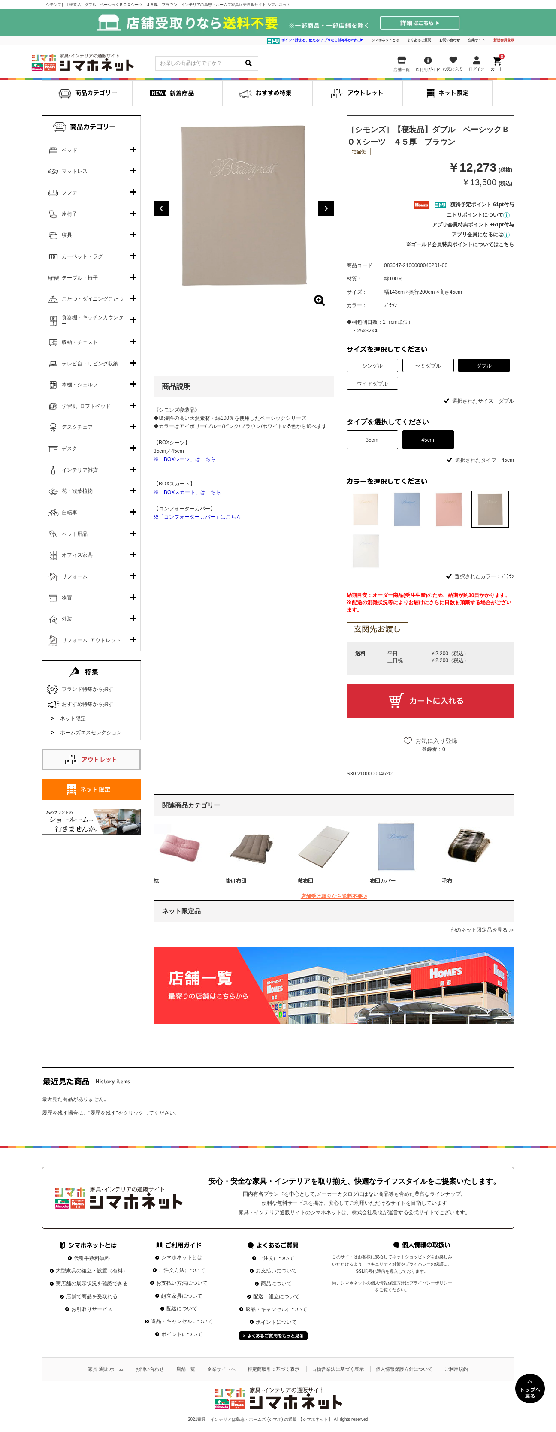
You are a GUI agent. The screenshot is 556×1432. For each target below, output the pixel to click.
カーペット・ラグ (82, 256)
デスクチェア (77, 427)
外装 (67, 619)
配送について (181, 1308)
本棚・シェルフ (80, 385)
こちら (506, 244)
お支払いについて (276, 1271)
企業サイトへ (221, 1369)
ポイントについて (181, 1334)
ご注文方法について (182, 1270)
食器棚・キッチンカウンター (93, 320)
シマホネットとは (385, 40)
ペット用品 (75, 534)
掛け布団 (236, 881)
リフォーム (75, 576)
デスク (69, 449)
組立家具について (181, 1296)
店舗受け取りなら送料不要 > (334, 896)
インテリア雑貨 (80, 470)
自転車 (69, 512)
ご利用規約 (456, 1369)
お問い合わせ (449, 40)
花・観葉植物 (77, 491)
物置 (67, 598)
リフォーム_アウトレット (91, 640)
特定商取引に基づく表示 (273, 1369)
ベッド (69, 150)
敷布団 (305, 881)
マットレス (75, 171)
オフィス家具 (77, 555)
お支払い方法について (182, 1283)
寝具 (67, 235)
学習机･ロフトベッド (86, 406)
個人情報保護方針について (404, 1369)
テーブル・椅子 (80, 278)
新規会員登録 (503, 40)
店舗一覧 (185, 1369)
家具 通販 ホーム (106, 1369)
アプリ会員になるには (481, 235)
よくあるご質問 (419, 40)
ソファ (69, 193)
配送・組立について (276, 1296)
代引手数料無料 (92, 1258)
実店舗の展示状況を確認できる (92, 1284)
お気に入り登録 (436, 740)
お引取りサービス (91, 1309)
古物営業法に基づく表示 (338, 1369)
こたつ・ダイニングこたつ (93, 299)
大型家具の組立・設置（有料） (92, 1271)
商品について (276, 1284)
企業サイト (476, 40)
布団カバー (383, 881)
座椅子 (69, 214)
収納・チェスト (80, 342)
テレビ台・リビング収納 (90, 364)
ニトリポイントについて (478, 215)
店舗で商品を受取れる (92, 1296)
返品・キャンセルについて (182, 1321)
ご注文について (276, 1258)
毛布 (447, 881)
